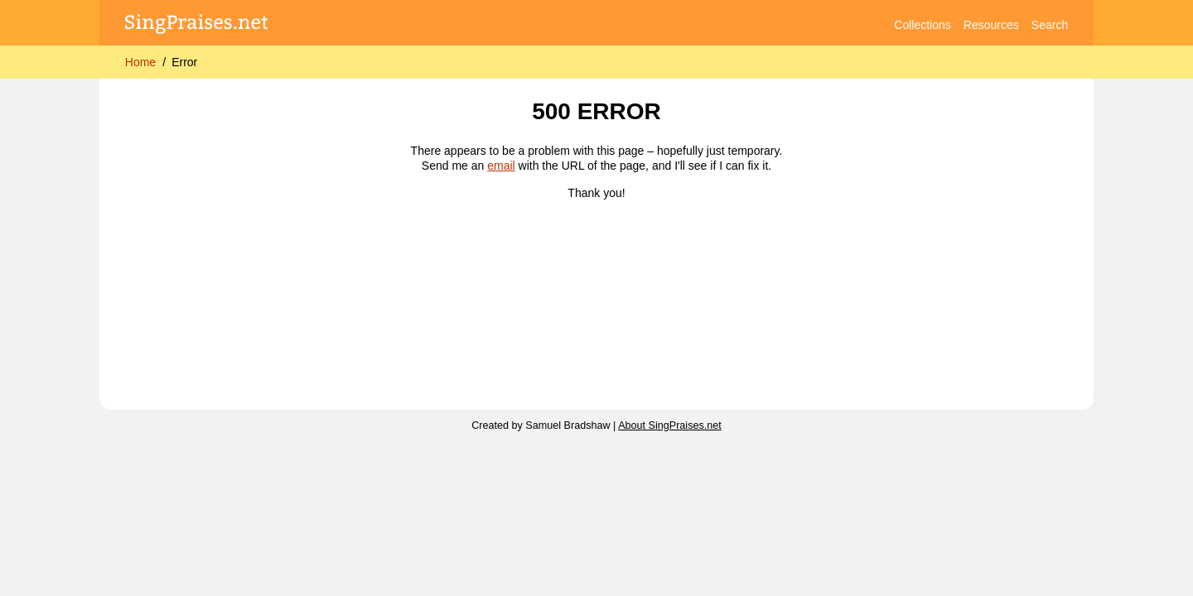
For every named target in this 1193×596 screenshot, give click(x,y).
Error (184, 62)
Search (1049, 24)
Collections (922, 24)
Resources (991, 24)
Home (140, 62)
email (500, 165)
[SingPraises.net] (196, 25)
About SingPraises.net (670, 425)
